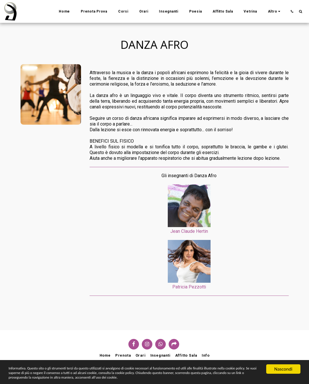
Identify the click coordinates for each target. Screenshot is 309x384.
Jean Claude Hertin (189, 231)
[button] (292, 11)
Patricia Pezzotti (189, 287)
